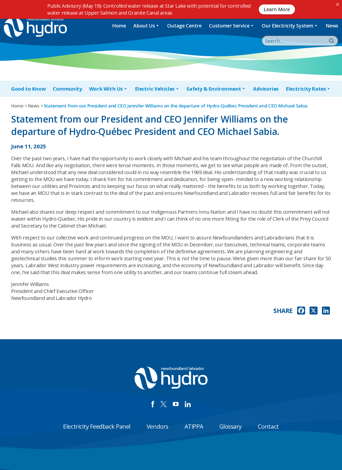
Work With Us (108, 89)
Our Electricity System (290, 25)
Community (67, 88)
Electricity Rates (308, 89)
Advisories (266, 88)
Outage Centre (184, 25)
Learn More (277, 9)
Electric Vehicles (157, 89)
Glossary (230, 426)
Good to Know (28, 88)
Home (119, 25)
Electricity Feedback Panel (97, 426)
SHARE (283, 311)
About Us (146, 25)
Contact (268, 426)
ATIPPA (193, 426)
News (332, 25)
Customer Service (231, 25)
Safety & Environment (216, 89)
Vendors (157, 426)
